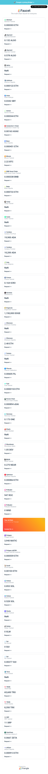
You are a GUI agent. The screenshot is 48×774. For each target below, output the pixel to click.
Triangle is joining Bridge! (24, 2)
